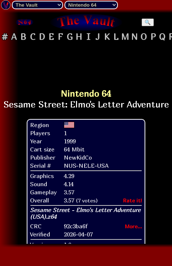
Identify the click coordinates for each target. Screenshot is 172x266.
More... (133, 226)
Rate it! (132, 200)
